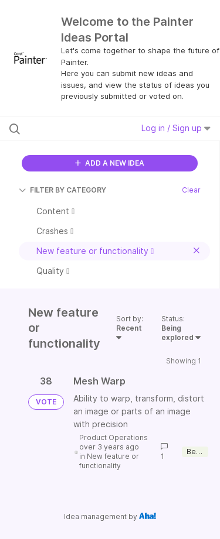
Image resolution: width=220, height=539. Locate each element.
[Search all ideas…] (70, 129)
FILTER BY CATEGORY (62, 190)
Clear (191, 190)
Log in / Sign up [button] (176, 128)
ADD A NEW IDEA (109, 163)
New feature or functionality (109, 461)
